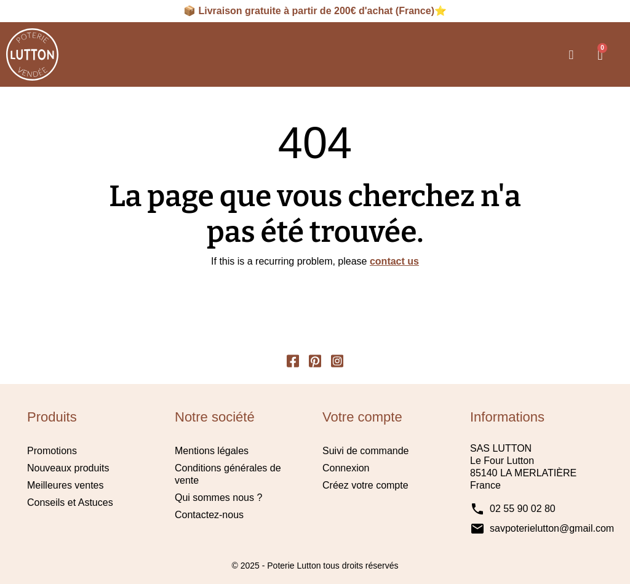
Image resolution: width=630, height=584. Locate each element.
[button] (571, 54)
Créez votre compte (365, 486)
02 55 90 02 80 (523, 509)
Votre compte (362, 417)
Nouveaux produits (68, 468)
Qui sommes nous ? (218, 498)
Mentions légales (212, 451)
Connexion (346, 468)
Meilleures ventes (65, 486)
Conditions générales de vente (228, 474)
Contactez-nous (209, 515)
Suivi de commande (365, 451)
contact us (394, 261)
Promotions (52, 451)
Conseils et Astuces (70, 503)
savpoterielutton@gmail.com (552, 529)
